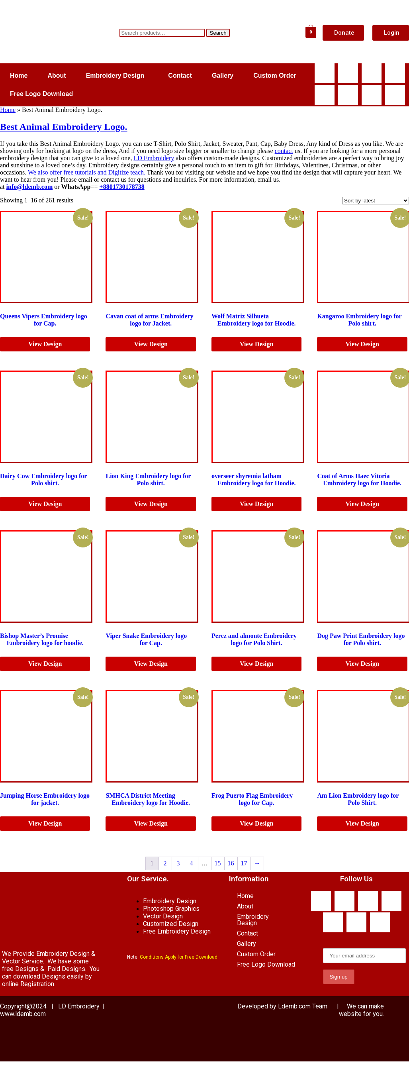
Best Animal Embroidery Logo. (63, 127)
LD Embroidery (153, 158)
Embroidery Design (115, 75)
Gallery (222, 75)
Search (217, 33)
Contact (180, 75)
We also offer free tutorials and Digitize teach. (86, 172)
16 (231, 863)
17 (244, 863)
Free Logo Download (41, 93)
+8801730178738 (122, 186)
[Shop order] (375, 200)
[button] (117, 76)
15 (218, 863)
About (56, 75)
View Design (45, 344)
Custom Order (274, 75)
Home (18, 75)
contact (284, 150)
